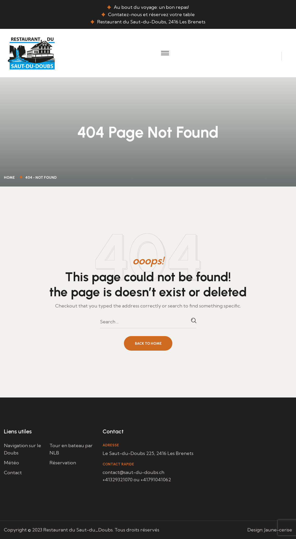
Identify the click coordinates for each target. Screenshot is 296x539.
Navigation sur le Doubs (22, 449)
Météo (11, 463)
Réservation (62, 463)
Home (10, 177)
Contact (13, 473)
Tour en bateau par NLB (71, 449)
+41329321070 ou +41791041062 (137, 480)
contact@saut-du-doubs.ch (133, 472)
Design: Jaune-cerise (269, 530)
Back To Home (148, 343)
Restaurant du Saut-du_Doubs (78, 530)
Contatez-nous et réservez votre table (151, 14)
